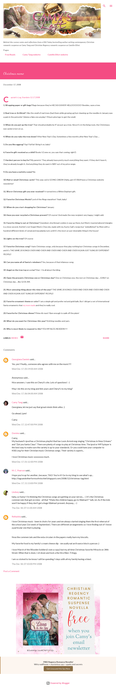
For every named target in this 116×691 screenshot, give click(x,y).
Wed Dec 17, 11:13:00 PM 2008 (27, 483)
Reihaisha (16, 516)
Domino (15, 433)
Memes (14, 338)
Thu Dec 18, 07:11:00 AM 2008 (27, 507)
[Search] (104, 5)
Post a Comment (11, 571)
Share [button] (106, 338)
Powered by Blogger (58, 683)
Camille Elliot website (56, 54)
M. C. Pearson (18, 470)
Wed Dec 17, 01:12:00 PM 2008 (27, 461)
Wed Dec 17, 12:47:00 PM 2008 (27, 424)
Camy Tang (17, 402)
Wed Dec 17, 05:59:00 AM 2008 (27, 368)
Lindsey (15, 492)
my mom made (29, 305)
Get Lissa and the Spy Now (58, 668)
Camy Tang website (30, 54)
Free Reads (8, 54)
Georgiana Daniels (20, 359)
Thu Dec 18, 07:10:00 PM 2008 (27, 563)
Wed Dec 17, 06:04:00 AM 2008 (27, 393)
